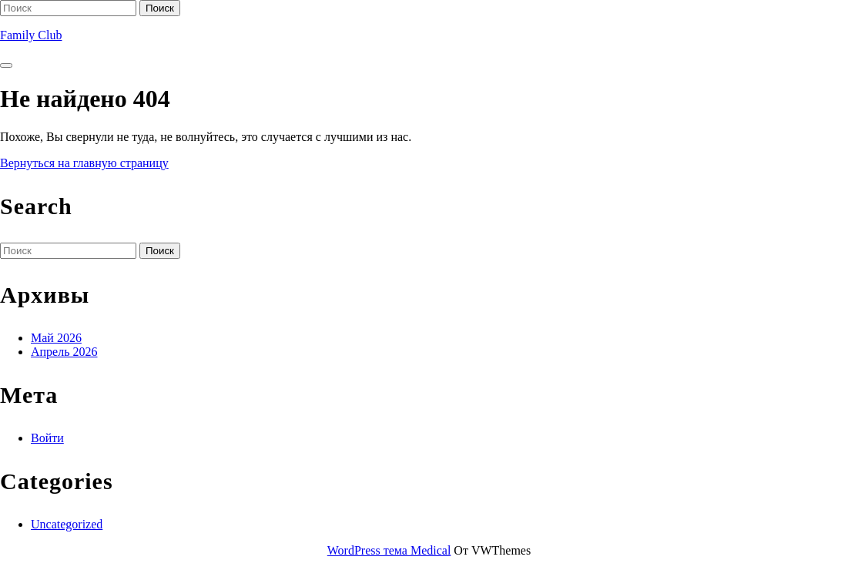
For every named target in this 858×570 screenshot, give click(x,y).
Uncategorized (66, 524)
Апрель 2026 (64, 351)
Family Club (31, 35)
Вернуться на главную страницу (84, 162)
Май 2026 (56, 337)
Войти (47, 437)
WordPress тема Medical (389, 550)
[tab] (6, 65)
